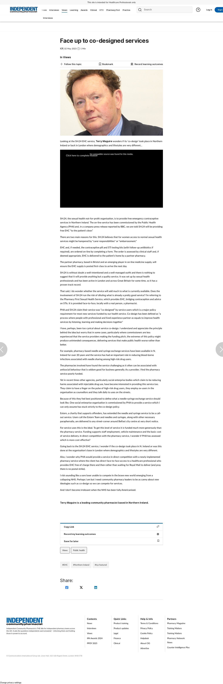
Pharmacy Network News (176, 640)
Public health (79, 550)
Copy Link (111, 526)
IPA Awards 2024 (95, 638)
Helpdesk (144, 638)
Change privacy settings (10, 682)
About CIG (145, 643)
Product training (121, 623)
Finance (117, 638)
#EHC (65, 565)
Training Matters (174, 628)
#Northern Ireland (81, 565)
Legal (116, 633)
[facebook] (67, 588)
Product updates (121, 628)
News (89, 623)
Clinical (117, 643)
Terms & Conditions (149, 623)
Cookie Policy (146, 633)
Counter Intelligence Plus (178, 647)
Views (65, 550)
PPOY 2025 (92, 643)
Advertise (144, 648)
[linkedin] (95, 588)
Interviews (91, 628)
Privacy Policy (146, 628)
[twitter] (82, 588)
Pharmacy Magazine (176, 623)
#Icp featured (101, 565)
